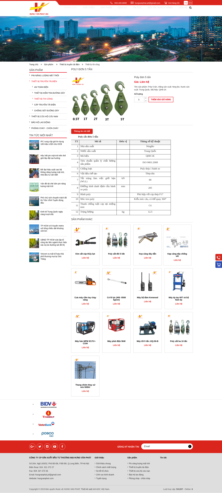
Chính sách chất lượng (106, 467)
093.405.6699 (120, 3)
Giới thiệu (86, 10)
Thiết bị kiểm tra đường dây (48, 93)
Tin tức (134, 10)
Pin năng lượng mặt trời (44, 75)
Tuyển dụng (101, 478)
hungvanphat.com (45, 478)
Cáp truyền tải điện (44, 104)
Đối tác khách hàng (157, 10)
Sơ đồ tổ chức (102, 471)
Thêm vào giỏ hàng (161, 99)
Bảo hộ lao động (39, 122)
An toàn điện (40, 87)
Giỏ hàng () (174, 3)
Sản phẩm (104, 10)
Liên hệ (180, 10)
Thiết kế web (86, 489)
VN (185, 3)
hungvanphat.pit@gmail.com (147, 3)
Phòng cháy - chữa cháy (44, 128)
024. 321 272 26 (40, 471)
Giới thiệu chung (103, 463)
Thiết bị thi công (42, 99)
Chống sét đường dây (45, 110)
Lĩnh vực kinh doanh (105, 475)
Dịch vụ (120, 10)
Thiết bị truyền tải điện (71, 64)
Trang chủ (68, 10)
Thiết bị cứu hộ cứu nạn (43, 116)
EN (190, 3)
